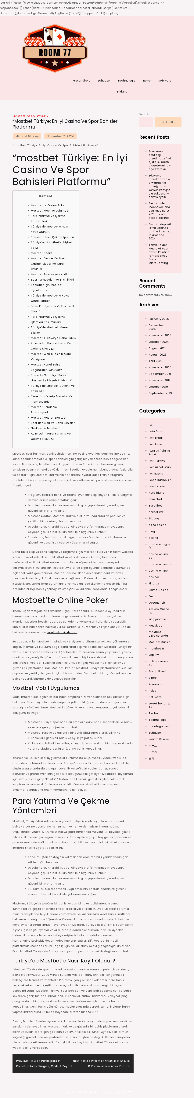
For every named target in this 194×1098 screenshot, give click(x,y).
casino (153, 538)
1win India (155, 444)
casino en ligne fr (160, 546)
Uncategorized (159, 726)
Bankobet (155, 499)
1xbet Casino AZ (160, 480)
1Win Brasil (156, 431)
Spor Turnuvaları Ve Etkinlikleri (52, 280)
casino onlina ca (158, 556)
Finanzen (155, 583)
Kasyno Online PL (159, 611)
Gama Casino (158, 590)
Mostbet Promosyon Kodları (50, 274)
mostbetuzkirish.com (62, 632)
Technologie (127, 80)
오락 (151, 758)
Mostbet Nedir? (42, 253)
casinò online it (160, 571)
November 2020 (160, 367)
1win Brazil (156, 438)
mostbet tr (156, 648)
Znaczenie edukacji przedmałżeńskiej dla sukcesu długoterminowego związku (160, 160)
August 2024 (158, 348)
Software (164, 80)
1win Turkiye (157, 461)
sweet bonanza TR (160, 705)
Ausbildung (156, 493)
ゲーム (153, 745)
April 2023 (156, 361)
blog (152, 531)
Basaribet (155, 505)
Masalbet (155, 625)
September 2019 (160, 393)
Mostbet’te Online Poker (48, 205)
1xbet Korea (157, 486)
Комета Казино (159, 739)
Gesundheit (81, 80)
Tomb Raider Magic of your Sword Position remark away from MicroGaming (159, 254)
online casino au (158, 663)
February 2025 (159, 319)
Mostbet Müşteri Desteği (48, 418)
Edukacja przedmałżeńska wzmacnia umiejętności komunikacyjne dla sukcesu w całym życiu (160, 186)
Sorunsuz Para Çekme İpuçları (52, 237)
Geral (152, 596)
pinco (153, 678)
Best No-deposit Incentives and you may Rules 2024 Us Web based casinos (160, 211)
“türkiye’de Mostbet (45, 428)
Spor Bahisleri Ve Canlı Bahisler (53, 423)
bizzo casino (157, 525)
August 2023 (158, 355)
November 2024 (160, 335)
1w (150, 425)
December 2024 (156, 327)
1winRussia (156, 473)
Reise (147, 80)
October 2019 (158, 387)
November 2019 (160, 380)
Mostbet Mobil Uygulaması (50, 211)
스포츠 (153, 752)
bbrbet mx (156, 512)
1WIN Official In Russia (159, 452)
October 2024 (159, 342)
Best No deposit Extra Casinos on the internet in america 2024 (160, 231)
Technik (154, 713)
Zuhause (104, 80)
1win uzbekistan (160, 467)
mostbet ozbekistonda (30, 116)
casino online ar (160, 564)
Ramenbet (156, 684)
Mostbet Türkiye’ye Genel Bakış (53, 338)
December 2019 (160, 374)
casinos (154, 577)
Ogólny (154, 655)
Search (144, 114)
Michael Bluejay (27, 136)
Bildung (122, 91)
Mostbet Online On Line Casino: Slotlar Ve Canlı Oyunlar (48, 263)
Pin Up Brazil (157, 671)
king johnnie (157, 619)
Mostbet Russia (160, 642)
